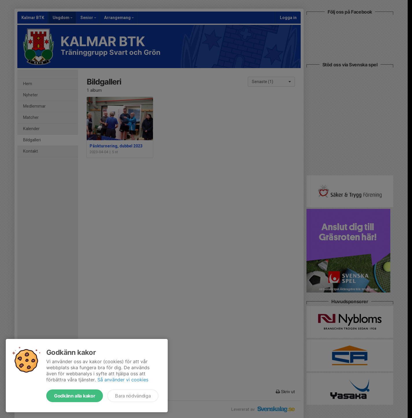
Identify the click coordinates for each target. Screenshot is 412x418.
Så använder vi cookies (122, 380)
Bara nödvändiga (133, 396)
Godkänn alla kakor (74, 396)
